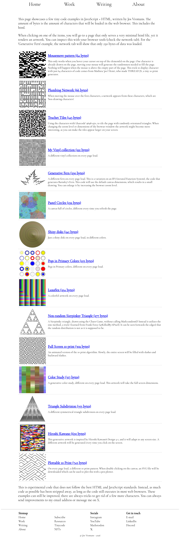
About (138, 4)
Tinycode (59, 525)
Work (69, 4)
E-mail (130, 517)
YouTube (95, 521)
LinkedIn (131, 521)
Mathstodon (97, 525)
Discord (130, 525)
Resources (60, 521)
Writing (104, 4)
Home (35, 4)
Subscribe (59, 517)
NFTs (57, 529)
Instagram (96, 517)
